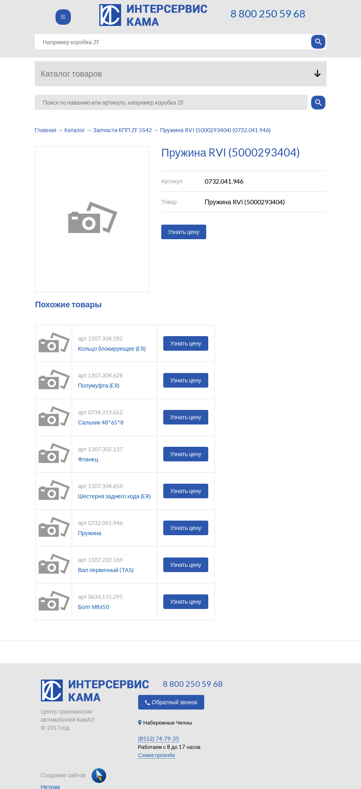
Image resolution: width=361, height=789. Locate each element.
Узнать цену (183, 231)
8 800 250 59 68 (268, 13)
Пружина (90, 533)
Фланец (88, 459)
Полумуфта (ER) (99, 385)
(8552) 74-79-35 (158, 738)
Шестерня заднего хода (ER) (114, 496)
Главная (45, 129)
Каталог (74, 129)
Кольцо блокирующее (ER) (112, 348)
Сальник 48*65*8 (101, 422)
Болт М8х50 (93, 606)
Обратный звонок (171, 702)
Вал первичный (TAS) (106, 569)
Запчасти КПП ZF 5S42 (122, 129)
